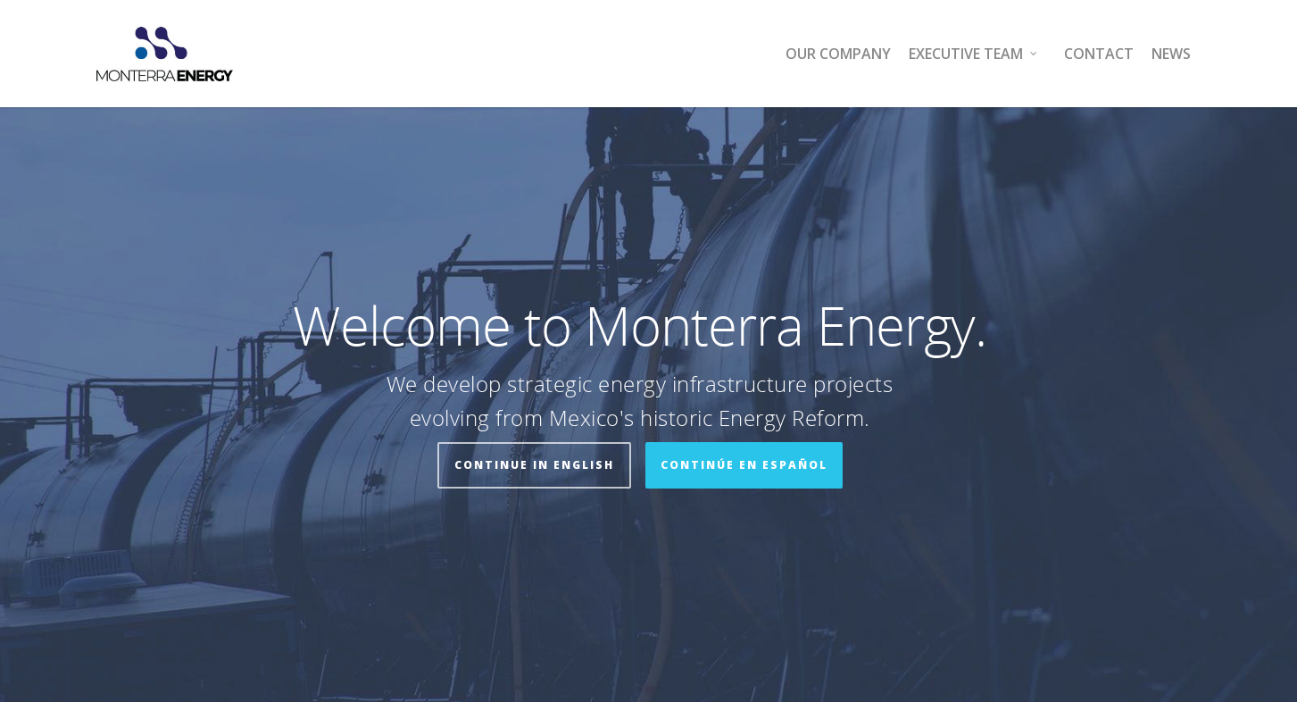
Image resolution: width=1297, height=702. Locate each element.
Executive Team (974, 53)
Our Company (838, 53)
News (1171, 53)
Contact (1099, 53)
